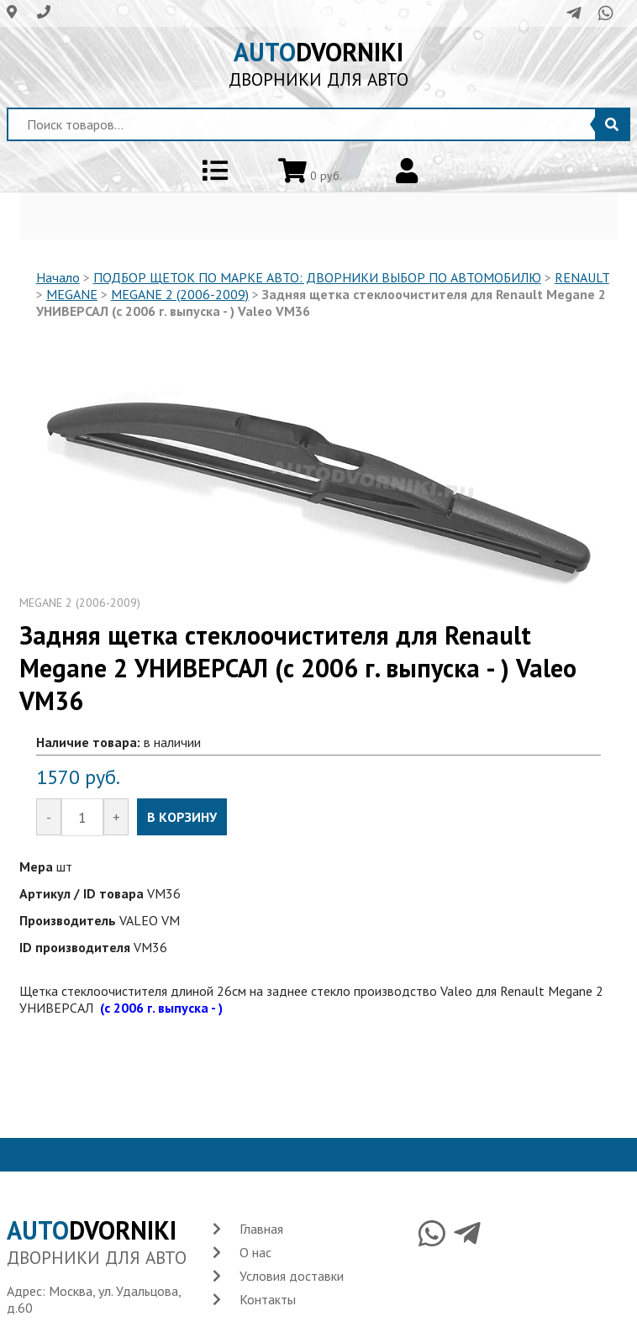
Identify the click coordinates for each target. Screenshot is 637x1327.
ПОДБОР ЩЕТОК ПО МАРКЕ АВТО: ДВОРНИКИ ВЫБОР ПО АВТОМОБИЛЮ (317, 277)
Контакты (268, 1299)
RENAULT (582, 277)
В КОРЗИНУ (182, 816)
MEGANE (71, 294)
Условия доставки (292, 1275)
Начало (58, 277)
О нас (255, 1252)
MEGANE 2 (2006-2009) (180, 294)
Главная (261, 1228)
